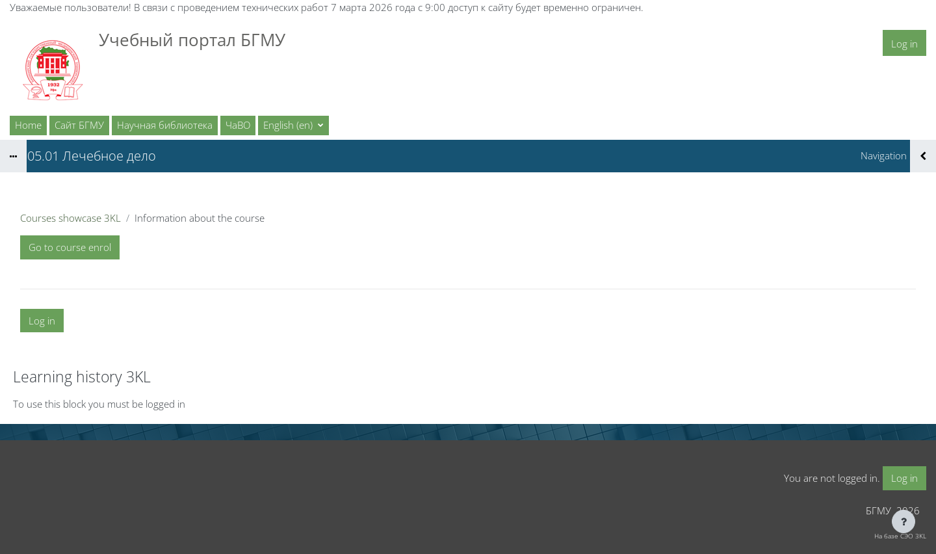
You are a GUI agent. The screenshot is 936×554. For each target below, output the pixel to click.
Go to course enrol (70, 247)
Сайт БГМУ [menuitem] (79, 124)
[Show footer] (903, 521)
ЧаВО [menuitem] (238, 124)
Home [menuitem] (28, 124)
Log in (904, 43)
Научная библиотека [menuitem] (165, 124)
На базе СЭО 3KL (900, 535)
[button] (293, 125)
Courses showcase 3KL (70, 217)
